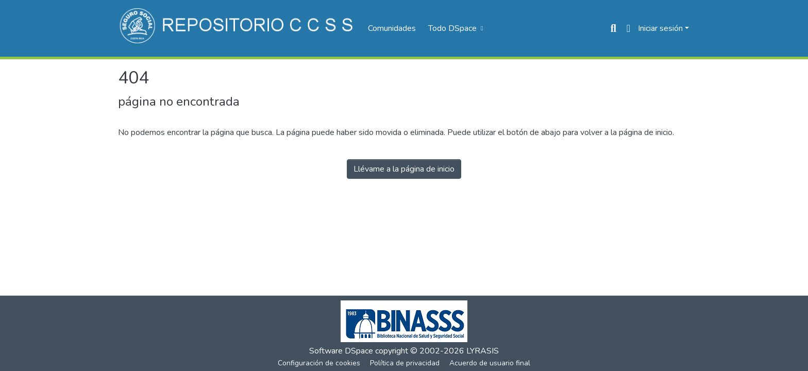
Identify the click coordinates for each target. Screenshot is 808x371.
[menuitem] (454, 28)
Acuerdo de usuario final (489, 363)
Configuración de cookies (319, 363)
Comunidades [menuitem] (392, 28)
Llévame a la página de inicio (404, 169)
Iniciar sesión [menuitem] (660, 28)
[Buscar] (613, 28)
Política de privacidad (405, 363)
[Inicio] (238, 28)
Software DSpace (341, 351)
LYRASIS (482, 351)
